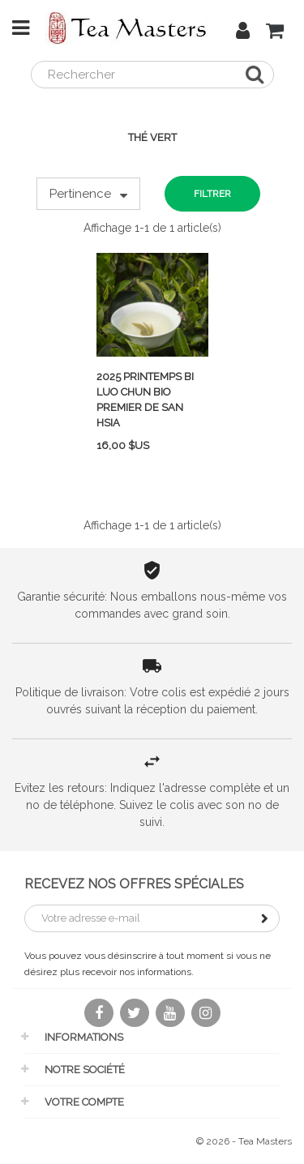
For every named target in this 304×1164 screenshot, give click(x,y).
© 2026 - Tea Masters (244, 1141)
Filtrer (212, 193)
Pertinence (88, 194)
